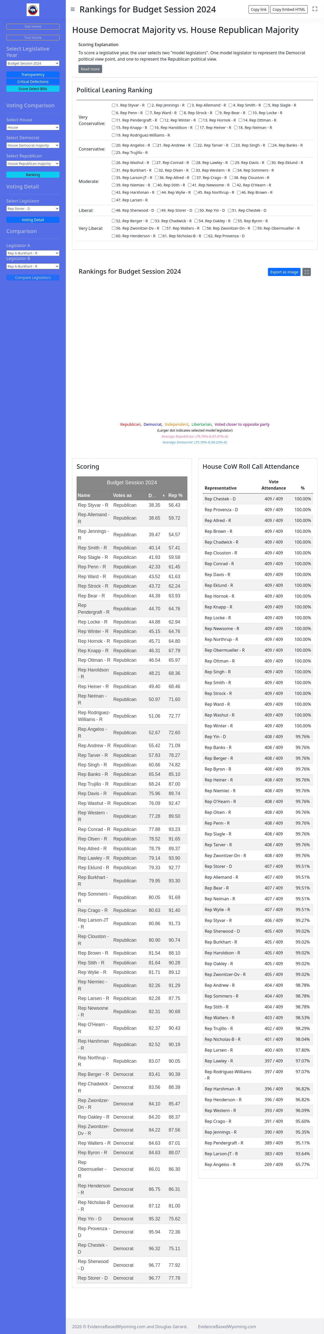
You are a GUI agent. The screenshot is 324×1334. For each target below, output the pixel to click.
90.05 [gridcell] (174, 1063)
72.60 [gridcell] (174, 734)
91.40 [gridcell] (174, 912)
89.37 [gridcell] (174, 850)
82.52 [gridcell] (154, 1046)
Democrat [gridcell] (123, 1076)
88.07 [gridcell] (174, 1154)
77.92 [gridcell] (174, 1267)
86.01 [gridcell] (154, 1171)
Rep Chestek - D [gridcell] (92, 1250)
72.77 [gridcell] (174, 718)
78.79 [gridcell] (154, 850)
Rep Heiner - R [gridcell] (93, 688)
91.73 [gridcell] (174, 925)
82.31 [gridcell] (154, 1013)
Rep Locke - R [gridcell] (92, 623)
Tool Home (33, 37)
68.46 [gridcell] (174, 688)
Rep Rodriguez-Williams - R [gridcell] (94, 718)
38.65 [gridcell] (154, 520)
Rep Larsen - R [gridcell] (93, 1000)
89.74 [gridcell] (174, 795)
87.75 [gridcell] (174, 1000)
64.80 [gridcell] (174, 643)
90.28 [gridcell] (174, 964)
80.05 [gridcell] (154, 899)
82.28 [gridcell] (154, 1000)
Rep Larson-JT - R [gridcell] (93, 925)
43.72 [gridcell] (154, 588)
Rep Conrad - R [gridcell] (94, 831)
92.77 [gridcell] (174, 869)
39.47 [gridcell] (154, 536)
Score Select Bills (32, 88)
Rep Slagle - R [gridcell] (93, 559)
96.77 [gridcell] (154, 1267)
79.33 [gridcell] (154, 869)
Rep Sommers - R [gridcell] (94, 899)
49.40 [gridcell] (154, 688)
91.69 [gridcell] (174, 899)
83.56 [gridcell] (154, 1089)
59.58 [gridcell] (174, 559)
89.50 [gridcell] (174, 818)
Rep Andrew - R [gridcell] (94, 747)
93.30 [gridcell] (174, 882)
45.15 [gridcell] (154, 633)
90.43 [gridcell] (174, 1030)
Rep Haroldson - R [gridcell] (93, 675)
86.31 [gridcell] (174, 1191)
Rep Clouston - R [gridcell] (93, 942)
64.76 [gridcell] (174, 610)
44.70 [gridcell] (154, 610)
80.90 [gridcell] (154, 942)
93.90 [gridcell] (174, 860)
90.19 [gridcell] (174, 1046)
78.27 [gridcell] (174, 757)
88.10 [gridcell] (174, 955)
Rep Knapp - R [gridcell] (93, 652)
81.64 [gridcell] (154, 964)
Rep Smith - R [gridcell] (92, 549)
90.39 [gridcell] (174, 1076)
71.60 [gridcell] (174, 701)
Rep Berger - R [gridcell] (93, 1076)
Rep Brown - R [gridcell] (93, 955)
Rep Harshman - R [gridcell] (93, 1047)
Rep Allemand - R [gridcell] (93, 520)
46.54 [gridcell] (154, 662)
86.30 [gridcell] (174, 1171)
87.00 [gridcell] (174, 786)
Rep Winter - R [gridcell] (93, 633)
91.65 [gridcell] (174, 841)
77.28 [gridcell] (154, 818)
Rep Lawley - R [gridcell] (93, 860)
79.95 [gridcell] (154, 882)
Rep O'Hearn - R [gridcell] (93, 1030)
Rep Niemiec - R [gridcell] (92, 987)
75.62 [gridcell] (174, 1221)
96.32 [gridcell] (154, 1250)
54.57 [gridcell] (174, 536)
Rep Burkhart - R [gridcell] (93, 883)
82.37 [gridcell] (154, 1030)
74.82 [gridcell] (174, 767)
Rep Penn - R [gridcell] (92, 569)
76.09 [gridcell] (154, 805)
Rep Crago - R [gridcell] (93, 912)
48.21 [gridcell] (154, 675)
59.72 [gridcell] (174, 520)
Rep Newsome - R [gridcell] (93, 1013)
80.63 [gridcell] (154, 912)
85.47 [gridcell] (174, 1106)
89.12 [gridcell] (174, 974)
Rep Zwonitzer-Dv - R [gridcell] (93, 1132)
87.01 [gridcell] (174, 1145)
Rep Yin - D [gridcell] (90, 1221)
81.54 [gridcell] (154, 955)
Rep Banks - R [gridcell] (93, 776)
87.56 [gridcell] (174, 1132)
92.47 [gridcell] (174, 805)
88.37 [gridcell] (174, 1119)
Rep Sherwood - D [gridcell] (93, 1267)
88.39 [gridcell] (174, 1089)
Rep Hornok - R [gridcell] (94, 643)
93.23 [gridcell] (174, 831)
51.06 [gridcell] (154, 718)
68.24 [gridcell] (154, 786)
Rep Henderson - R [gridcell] (94, 1191)
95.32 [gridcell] (154, 1221)
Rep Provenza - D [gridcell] (94, 1234)
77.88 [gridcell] (154, 831)
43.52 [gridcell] (154, 578)
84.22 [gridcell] (154, 1132)
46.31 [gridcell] (154, 652)
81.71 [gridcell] (154, 974)
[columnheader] (94, 497)
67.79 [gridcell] (174, 652)
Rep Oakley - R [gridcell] (93, 1119)
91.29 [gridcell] (174, 987)
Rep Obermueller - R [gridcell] (92, 1171)
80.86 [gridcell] (154, 925)
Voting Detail (33, 219)
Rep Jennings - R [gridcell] (93, 536)
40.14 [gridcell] (154, 549)
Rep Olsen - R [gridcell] (92, 841)
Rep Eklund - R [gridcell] (93, 869)
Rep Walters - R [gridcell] (94, 1145)
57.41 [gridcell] (174, 549)
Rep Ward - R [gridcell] (92, 578)
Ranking (33, 174)
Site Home (33, 26)
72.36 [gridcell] (174, 1233)
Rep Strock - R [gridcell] (93, 588)
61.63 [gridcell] (174, 578)
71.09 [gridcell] (174, 747)
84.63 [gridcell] (154, 1145)
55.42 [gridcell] (154, 747)
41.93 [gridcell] (154, 559)
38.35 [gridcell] (154, 507)
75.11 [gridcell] (174, 1250)
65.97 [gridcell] (174, 662)
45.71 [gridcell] (154, 643)
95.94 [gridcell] (154, 1233)
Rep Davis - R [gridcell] (92, 795)
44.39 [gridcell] (154, 597)
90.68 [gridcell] (174, 1013)
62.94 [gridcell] (174, 623)
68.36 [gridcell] (174, 675)
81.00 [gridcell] (174, 1207)
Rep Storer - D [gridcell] (93, 1280)
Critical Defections (33, 81)
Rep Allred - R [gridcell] (92, 850)
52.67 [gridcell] (154, 734)
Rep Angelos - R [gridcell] (92, 734)
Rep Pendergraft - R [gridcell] (93, 611)
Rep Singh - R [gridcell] (92, 767)
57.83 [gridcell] (154, 757)
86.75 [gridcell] (154, 1191)
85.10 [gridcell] (174, 776)
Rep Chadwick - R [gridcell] (94, 1089)
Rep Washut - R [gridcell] (94, 805)
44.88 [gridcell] (154, 623)
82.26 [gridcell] (154, 987)
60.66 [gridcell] (154, 767)
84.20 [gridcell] (154, 1119)
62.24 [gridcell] (174, 588)
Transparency (32, 74)
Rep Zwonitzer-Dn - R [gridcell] (93, 1106)
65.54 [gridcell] (154, 776)
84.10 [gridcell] (154, 1106)
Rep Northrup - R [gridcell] (93, 1063)
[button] (90, 69)
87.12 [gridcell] (154, 1207)
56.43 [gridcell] (174, 507)
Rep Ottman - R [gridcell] (94, 662)
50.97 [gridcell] (154, 701)
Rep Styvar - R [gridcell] (93, 507)
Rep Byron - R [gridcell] (92, 1154)
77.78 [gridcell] (174, 1280)
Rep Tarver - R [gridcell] (93, 757)
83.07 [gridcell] (154, 1063)
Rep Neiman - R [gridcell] (92, 701)
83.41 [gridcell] (154, 1076)
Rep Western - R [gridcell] (93, 818)
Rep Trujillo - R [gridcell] (93, 786)
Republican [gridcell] (125, 507)
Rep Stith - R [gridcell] (91, 964)
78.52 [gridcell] (154, 841)
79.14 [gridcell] (154, 860)
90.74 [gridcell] (174, 942)
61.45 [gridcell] (174, 569)
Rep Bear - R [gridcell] (91, 597)
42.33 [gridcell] (154, 569)
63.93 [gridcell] (174, 597)
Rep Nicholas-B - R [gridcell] (94, 1208)
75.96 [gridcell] (154, 795)
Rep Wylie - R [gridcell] (92, 974)
